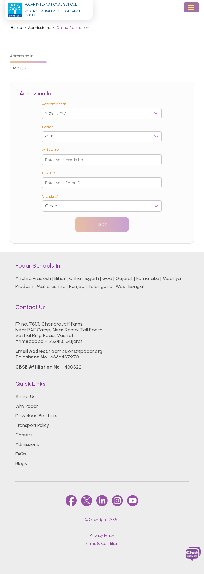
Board (47, 127)
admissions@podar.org (77, 351)
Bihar (60, 278)
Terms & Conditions (102, 543)
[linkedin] (102, 500)
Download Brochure (36, 416)
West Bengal (130, 286)
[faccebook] (71, 500)
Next (102, 224)
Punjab (76, 286)
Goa (107, 278)
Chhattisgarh (84, 278)
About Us (25, 397)
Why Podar (26, 406)
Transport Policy (32, 425)
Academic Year (54, 104)
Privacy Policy (102, 535)
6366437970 (64, 357)
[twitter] (86, 500)
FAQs (20, 454)
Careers (23, 435)
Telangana (100, 286)
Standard (50, 196)
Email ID (48, 173)
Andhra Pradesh (33, 278)
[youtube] (132, 500)
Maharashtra (51, 286)
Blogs (21, 463)
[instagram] (117, 500)
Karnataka (147, 278)
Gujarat (124, 278)
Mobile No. (51, 150)
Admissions (27, 444)
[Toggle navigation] (191, 7)
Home (16, 27)
